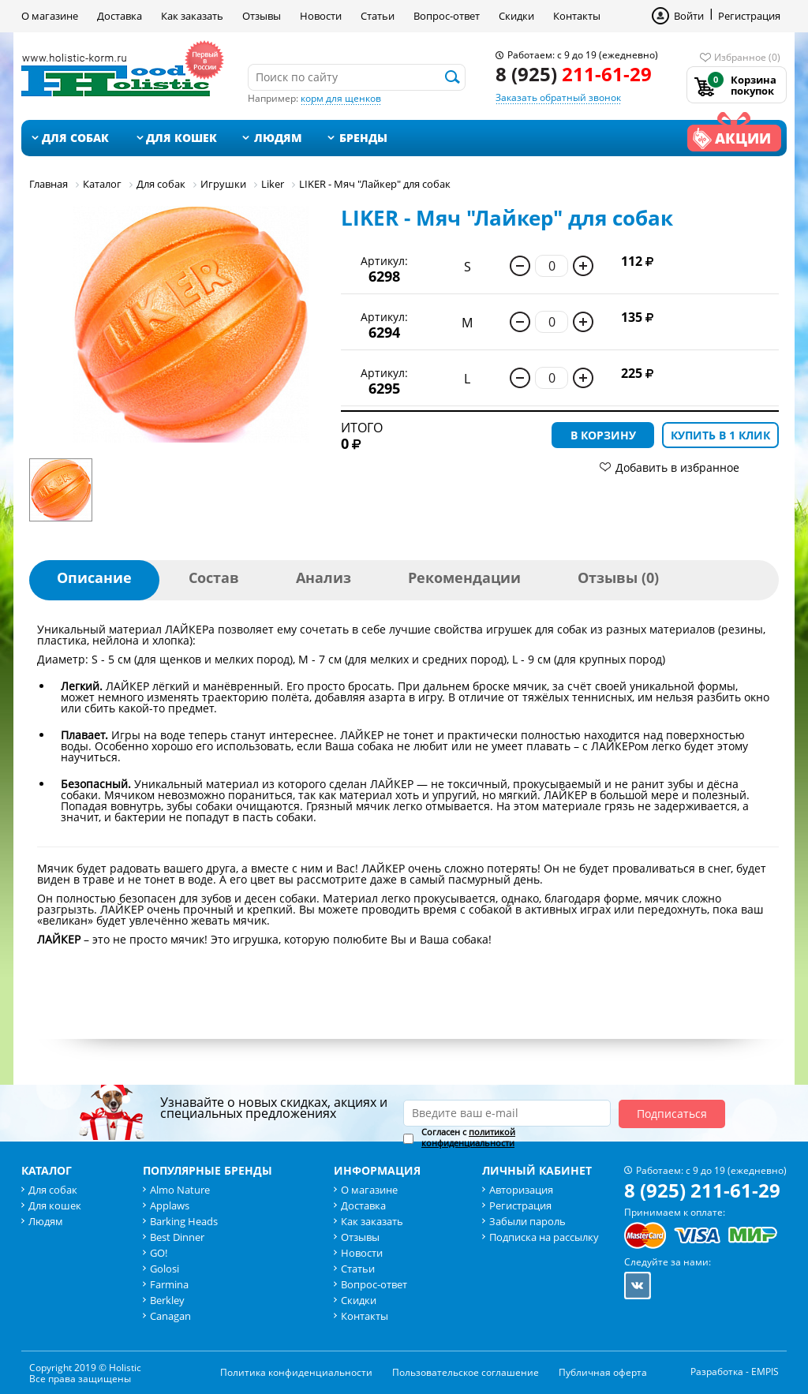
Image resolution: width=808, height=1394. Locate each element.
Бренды (363, 137)
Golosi (164, 1268)
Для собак (75, 137)
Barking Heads (184, 1221)
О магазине (49, 16)
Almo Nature (180, 1190)
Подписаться (672, 1113)
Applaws (169, 1205)
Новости (321, 16)
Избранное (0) (747, 57)
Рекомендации (464, 577)
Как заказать (192, 16)
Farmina (169, 1284)
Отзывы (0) (618, 577)
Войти (689, 16)
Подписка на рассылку (544, 1237)
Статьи (378, 16)
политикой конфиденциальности (468, 1137)
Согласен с (468, 1138)
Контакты (576, 16)
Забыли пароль (527, 1221)
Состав (214, 577)
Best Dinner (177, 1237)
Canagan (170, 1316)
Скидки (516, 16)
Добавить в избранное (677, 467)
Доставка (119, 16)
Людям (278, 137)
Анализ (323, 577)
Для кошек (181, 137)
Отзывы (261, 16)
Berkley (167, 1300)
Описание (94, 577)
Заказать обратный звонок (558, 97)
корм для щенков (341, 98)
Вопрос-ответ (446, 16)
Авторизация (521, 1190)
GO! (158, 1253)
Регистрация (749, 16)
